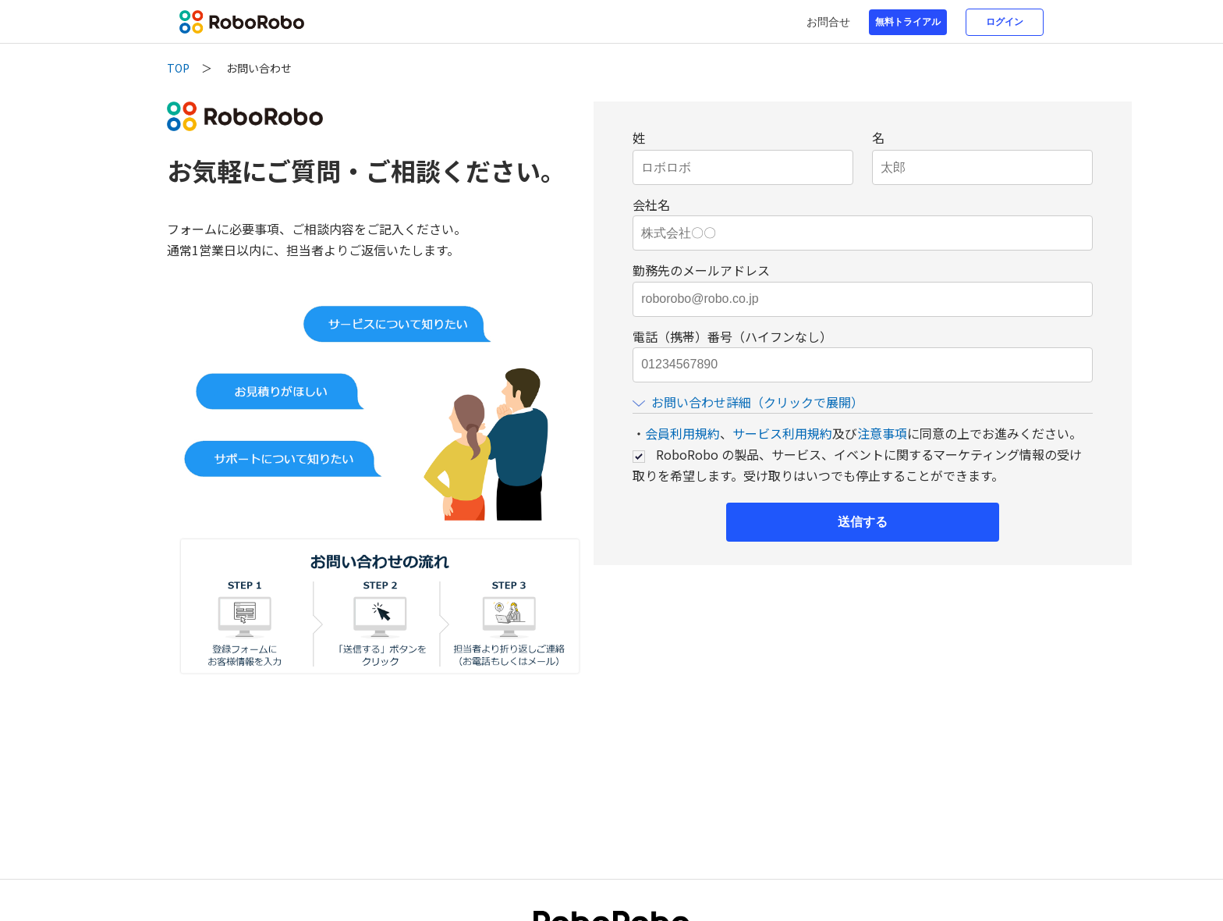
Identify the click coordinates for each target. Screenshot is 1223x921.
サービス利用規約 (782, 433)
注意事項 (882, 433)
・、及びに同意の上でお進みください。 (857, 433)
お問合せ (828, 21)
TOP (178, 68)
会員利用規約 (682, 433)
